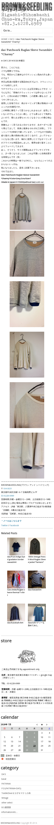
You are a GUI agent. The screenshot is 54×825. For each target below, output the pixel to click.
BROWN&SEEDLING (10, 823)
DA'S (5, 60)
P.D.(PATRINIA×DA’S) (11, 788)
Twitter (4, 525)
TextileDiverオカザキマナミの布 (16, 793)
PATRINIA (6, 783)
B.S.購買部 (6, 807)
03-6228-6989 (13, 683)
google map (46, 675)
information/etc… (9, 812)
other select (7, 802)
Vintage (4, 797)
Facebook (14, 525)
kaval (3, 779)
